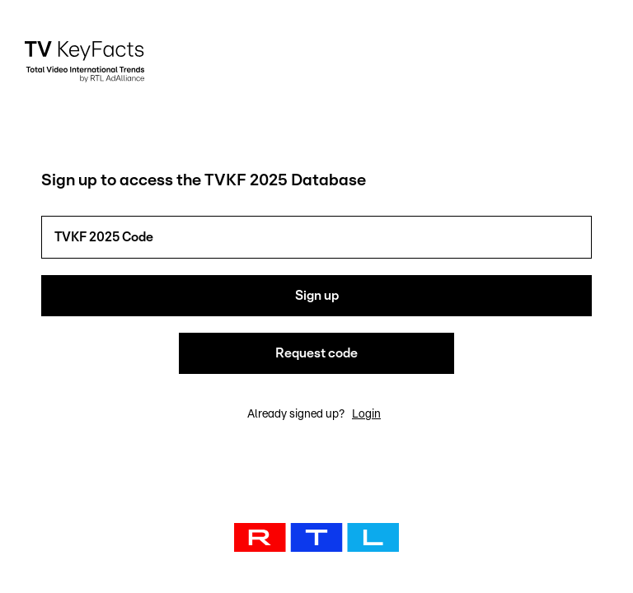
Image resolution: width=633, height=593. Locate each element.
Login (366, 414)
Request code (316, 353)
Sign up (317, 295)
